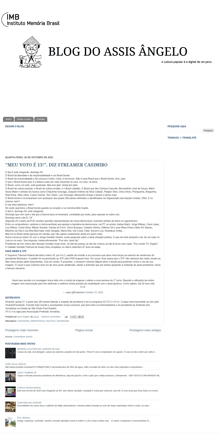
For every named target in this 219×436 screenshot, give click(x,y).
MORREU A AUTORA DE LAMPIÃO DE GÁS (38, 349)
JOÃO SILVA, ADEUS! (15, 364)
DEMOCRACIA (37, 321)
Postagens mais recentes (21, 330)
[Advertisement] (109, 91)
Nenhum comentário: (51, 317)
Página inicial (84, 330)
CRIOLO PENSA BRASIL (29, 388)
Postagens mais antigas (145, 330)
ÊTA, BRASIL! (24, 418)
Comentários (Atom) (22, 336)
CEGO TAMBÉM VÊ (26, 372)
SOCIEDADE (63, 321)
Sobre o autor (24, 119)
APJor (8, 311)
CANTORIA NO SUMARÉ (29, 403)
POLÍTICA (51, 321)
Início (8, 119)
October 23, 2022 (94, 292)
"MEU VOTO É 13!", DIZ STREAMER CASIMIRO (56, 164)
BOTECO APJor (111, 302)
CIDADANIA (23, 321)
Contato (41, 119)
